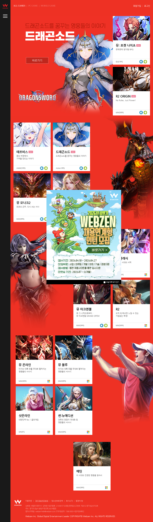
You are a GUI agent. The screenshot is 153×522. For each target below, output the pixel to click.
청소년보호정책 (57, 501)
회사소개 (69, 501)
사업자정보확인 (79, 511)
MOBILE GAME (48, 6)
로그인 (147, 6)
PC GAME (33, 6)
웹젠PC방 (79, 501)
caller (5, 16)
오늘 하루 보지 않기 (111, 282)
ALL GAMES (19, 6)
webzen (5, 6)
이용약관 (28, 501)
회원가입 (137, 6)
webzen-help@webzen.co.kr (45, 511)
